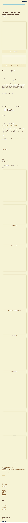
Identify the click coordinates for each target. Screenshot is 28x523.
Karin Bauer (3, 495)
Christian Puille (4, 491)
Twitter (26, 1)
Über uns (3, 519)
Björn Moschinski (4, 484)
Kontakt (3, 518)
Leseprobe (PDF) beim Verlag (6, 117)
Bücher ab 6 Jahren (19, 65)
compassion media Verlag (5, 506)
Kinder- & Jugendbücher (15, 51)
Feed (23, 1)
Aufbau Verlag (4, 504)
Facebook (25, 1)
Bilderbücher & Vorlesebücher (11, 65)
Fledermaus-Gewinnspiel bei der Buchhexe (8, 472)
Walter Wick (3, 492)
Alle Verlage (4, 509)
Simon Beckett (4, 483)
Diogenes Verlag (4, 507)
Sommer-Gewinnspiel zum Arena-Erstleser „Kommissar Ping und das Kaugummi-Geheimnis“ (13, 470)
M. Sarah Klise (4, 494)
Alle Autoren (4, 486)
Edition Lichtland (4, 505)
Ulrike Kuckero (5, 16)
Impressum (3, 515)
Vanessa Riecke (4, 490)
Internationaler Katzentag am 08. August (8, 467)
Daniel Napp (3, 493)
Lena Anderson (4, 482)
